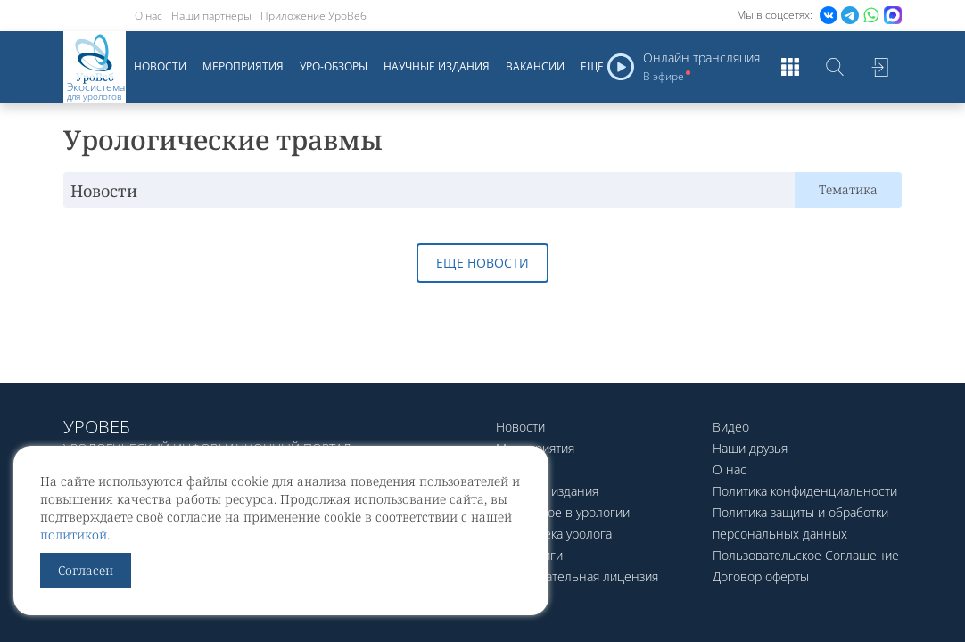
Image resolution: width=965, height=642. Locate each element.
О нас (148, 15)
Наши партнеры (211, 15)
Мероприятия (243, 66)
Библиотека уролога (554, 533)
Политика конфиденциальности (805, 490)
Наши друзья (750, 448)
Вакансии (535, 66)
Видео (731, 426)
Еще (592, 66)
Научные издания (437, 66)
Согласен (85, 570)
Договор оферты (761, 576)
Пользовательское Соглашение (806, 555)
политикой (73, 534)
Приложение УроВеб (313, 15)
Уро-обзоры (333, 66)
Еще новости (482, 262)
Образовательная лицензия (577, 576)
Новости (160, 66)
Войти (879, 67)
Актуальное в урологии (563, 512)
